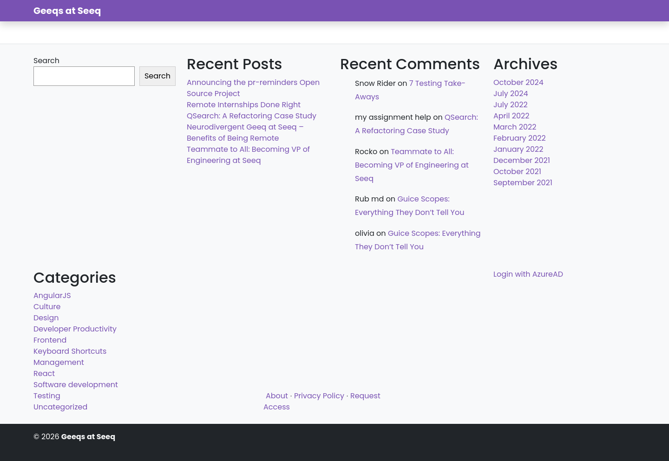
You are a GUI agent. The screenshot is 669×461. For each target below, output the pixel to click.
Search (46, 60)
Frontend (49, 340)
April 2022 (511, 115)
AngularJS (52, 295)
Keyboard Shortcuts (69, 351)
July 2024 (510, 93)
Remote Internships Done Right (244, 104)
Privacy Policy (319, 395)
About (277, 395)
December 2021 (521, 160)
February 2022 (519, 138)
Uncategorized (60, 407)
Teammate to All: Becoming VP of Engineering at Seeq (248, 155)
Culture (46, 306)
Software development (75, 384)
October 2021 (517, 171)
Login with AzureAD (528, 274)
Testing (46, 395)
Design (46, 317)
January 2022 (518, 149)
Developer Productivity (75, 329)
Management (58, 362)
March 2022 (514, 127)
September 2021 (522, 182)
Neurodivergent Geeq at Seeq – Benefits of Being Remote (245, 132)
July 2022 (510, 104)
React (44, 373)
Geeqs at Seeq (67, 10)
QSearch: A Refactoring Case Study (251, 115)
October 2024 (518, 82)
